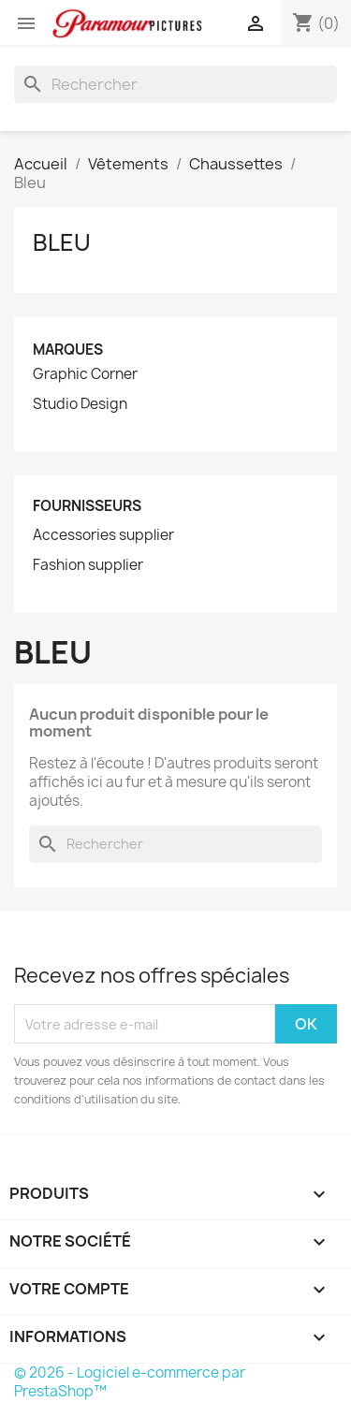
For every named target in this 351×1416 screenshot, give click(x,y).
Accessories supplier (103, 535)
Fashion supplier (88, 565)
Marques (68, 349)
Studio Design (80, 404)
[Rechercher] (175, 84)
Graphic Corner (85, 374)
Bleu (62, 242)
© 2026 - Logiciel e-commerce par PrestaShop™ (129, 1382)
